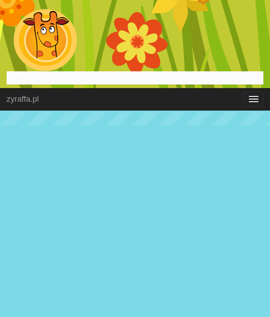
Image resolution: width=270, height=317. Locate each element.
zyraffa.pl (23, 99)
